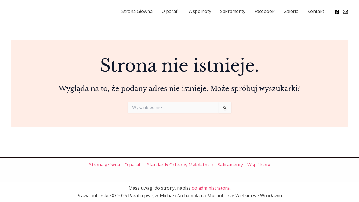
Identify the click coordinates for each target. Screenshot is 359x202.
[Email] (345, 11)
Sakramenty (232, 11)
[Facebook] (336, 11)
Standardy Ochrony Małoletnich (180, 165)
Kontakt (315, 11)
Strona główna (104, 165)
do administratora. (211, 188)
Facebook (264, 11)
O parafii (171, 11)
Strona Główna (137, 11)
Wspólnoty (199, 11)
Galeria (291, 11)
